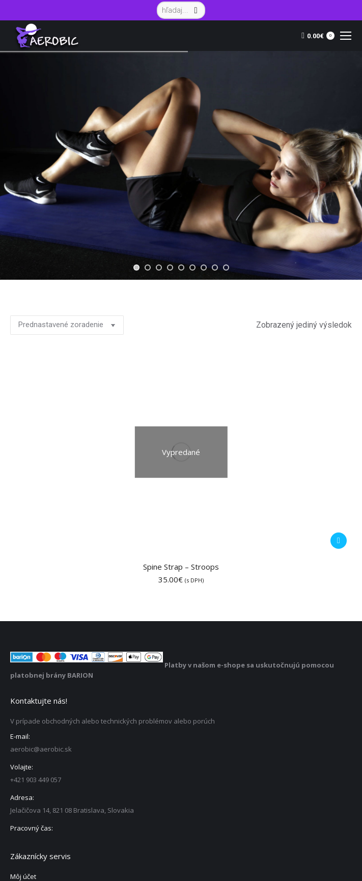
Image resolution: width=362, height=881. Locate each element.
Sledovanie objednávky (46, 701)
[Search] (181, 10)
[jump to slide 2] (148, 267)
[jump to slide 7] (204, 267)
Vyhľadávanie (341, 812)
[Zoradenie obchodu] (67, 325)
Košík (18, 721)
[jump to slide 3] (159, 267)
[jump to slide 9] (226, 267)
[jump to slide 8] (215, 267)
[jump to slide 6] (192, 267)
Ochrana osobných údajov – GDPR (63, 741)
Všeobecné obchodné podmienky (62, 762)
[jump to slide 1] (136, 267)
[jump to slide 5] (181, 267)
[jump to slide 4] (170, 267)
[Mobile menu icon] (346, 36)
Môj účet (23, 680)
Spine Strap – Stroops (181, 371)
